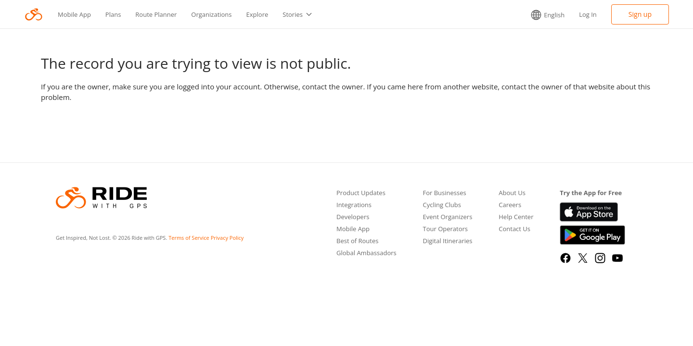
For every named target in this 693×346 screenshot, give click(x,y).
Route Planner (156, 14)
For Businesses (444, 193)
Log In (588, 14)
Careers (510, 205)
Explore (257, 14)
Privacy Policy (227, 237)
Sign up (640, 14)
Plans (113, 14)
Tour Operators (445, 229)
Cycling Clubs (442, 205)
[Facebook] (565, 258)
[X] (583, 258)
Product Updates (360, 193)
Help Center (516, 217)
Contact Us (514, 229)
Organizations (211, 14)
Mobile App (74, 14)
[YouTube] (617, 258)
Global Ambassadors (366, 253)
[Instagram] (600, 258)
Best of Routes (357, 241)
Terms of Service (188, 237)
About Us (512, 193)
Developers (352, 217)
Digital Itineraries (447, 241)
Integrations (354, 205)
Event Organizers (447, 217)
